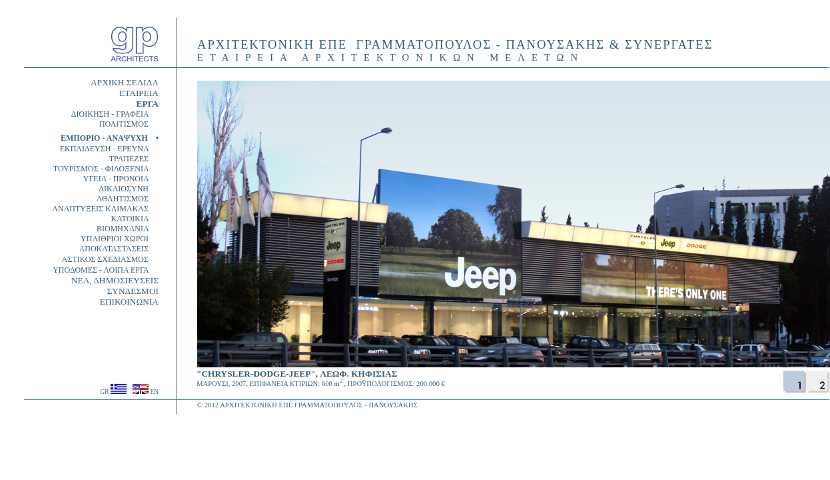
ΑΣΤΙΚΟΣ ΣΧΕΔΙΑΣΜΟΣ (110, 259)
